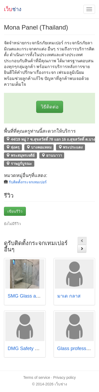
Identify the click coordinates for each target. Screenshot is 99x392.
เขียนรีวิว (14, 211)
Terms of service (36, 377)
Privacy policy (64, 377)
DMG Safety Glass (27, 348)
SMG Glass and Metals (32, 296)
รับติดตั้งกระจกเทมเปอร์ (28, 182)
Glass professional (76, 348)
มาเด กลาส (69, 296)
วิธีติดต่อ (50, 106)
